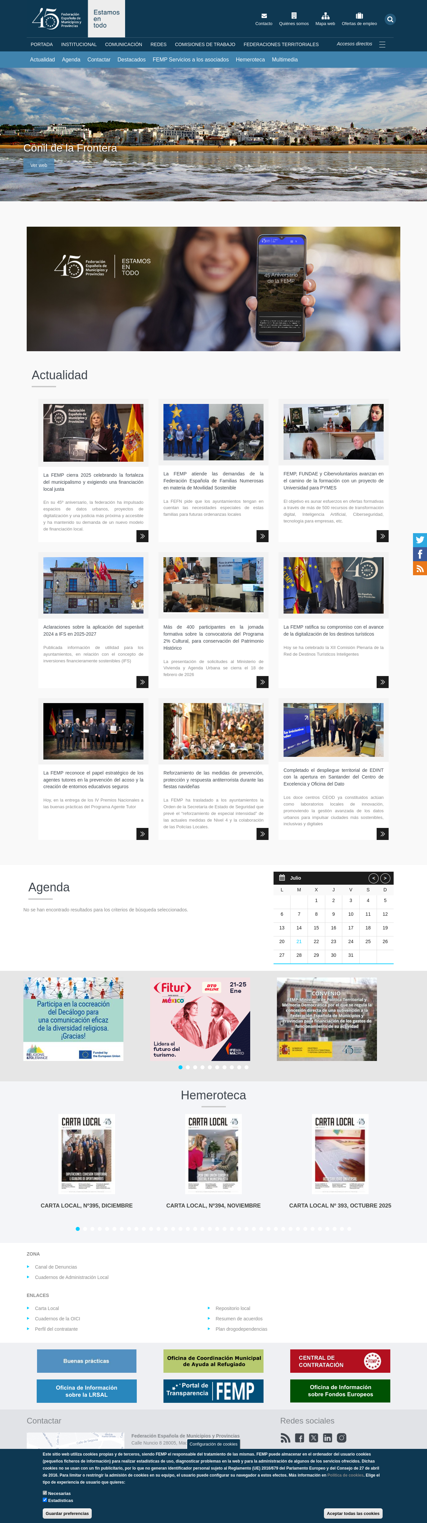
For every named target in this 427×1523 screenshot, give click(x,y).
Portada (42, 44)
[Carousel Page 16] (188, 1229)
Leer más (142, 536)
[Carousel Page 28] (276, 1229)
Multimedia (285, 59)
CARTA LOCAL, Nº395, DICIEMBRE (87, 1206)
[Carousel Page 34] (320, 1229)
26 (385, 941)
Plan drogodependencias (242, 1329)
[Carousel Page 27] (269, 1229)
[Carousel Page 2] (188, 1067)
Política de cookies (346, 1475)
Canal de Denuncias (56, 1267)
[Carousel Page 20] (217, 1229)
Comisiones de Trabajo (205, 44)
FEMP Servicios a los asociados (191, 59)
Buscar (390, 19)
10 (351, 914)
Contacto (264, 23)
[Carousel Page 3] (195, 1067)
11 (368, 914)
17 (351, 927)
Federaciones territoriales (281, 44)
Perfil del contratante (56, 1329)
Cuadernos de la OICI (57, 1318)
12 (385, 914)
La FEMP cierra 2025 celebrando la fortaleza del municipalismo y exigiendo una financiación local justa (93, 482)
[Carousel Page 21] (225, 1229)
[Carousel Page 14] (173, 1229)
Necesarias (59, 1493)
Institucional (79, 44)
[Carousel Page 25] (254, 1229)
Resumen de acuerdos (239, 1318)
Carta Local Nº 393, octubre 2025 (340, 1206)
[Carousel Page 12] (158, 1229)
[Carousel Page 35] (327, 1229)
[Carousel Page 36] (335, 1229)
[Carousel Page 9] (239, 1067)
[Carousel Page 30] (291, 1229)
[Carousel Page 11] (151, 1229)
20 (282, 941)
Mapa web (325, 23)
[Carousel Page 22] (232, 1229)
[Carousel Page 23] (239, 1229)
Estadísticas (60, 1500)
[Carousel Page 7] (225, 1067)
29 (316, 955)
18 (368, 927)
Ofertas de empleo (359, 23)
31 (351, 955)
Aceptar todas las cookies (353, 1513)
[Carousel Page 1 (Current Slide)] (180, 1067)
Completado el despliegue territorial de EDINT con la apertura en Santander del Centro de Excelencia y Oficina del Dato (334, 777)
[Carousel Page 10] (247, 1067)
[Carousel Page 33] (313, 1229)
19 (385, 927)
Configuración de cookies (213, 1444)
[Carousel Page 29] (283, 1229)
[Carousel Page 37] (342, 1229)
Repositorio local (233, 1308)
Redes (158, 44)
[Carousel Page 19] (210, 1229)
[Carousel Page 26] (261, 1229)
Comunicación (123, 44)
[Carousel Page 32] (305, 1229)
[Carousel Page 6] (217, 1067)
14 (299, 927)
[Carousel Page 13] (166, 1229)
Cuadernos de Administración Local (71, 1277)
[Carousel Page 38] (349, 1229)
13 (282, 927)
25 (368, 941)
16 (333, 927)
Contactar (98, 59)
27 (282, 955)
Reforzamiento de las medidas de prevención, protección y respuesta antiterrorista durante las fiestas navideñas (213, 780)
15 (316, 927)
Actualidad (42, 59)
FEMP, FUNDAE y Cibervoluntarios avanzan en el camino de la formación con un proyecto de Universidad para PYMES (334, 480)
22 (316, 941)
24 (351, 941)
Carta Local (47, 1308)
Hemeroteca (250, 59)
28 (299, 955)
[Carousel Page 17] (195, 1229)
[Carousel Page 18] (202, 1229)
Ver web (38, 165)
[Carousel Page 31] (298, 1229)
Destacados (131, 59)
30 (333, 955)
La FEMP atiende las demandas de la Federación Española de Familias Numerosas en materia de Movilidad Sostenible (213, 480)
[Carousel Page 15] (180, 1229)
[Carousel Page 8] (232, 1067)
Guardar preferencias (67, 1513)
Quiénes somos (294, 23)
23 (333, 941)
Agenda (71, 59)
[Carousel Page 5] (210, 1067)
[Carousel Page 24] (247, 1229)
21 (299, 941)
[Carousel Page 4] (202, 1067)
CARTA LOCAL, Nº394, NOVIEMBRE (213, 1206)
